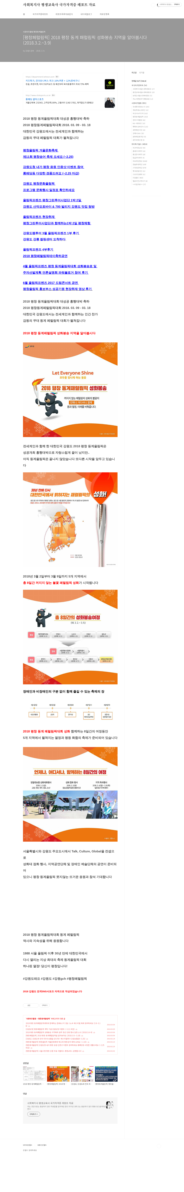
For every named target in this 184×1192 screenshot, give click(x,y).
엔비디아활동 (139, 120)
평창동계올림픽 (44, 1054)
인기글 (141, 72)
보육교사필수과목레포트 (142, 95)
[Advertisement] (70, 1014)
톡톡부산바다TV (140, 126)
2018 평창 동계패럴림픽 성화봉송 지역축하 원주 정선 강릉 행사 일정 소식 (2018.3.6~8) (59, 1068)
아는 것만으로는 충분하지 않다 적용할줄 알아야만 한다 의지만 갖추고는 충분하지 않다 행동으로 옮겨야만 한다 (66, 1143)
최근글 (134, 72)
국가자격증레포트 (40, 14)
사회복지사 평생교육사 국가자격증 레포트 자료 (59, 5)
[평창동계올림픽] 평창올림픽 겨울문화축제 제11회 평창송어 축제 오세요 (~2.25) (56, 1077)
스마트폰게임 (139, 167)
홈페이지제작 (139, 151)
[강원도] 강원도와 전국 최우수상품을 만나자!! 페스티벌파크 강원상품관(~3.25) (55, 1074)
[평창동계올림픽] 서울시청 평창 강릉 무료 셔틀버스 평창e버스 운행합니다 (53, 1086)
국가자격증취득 (139, 85)
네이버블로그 (86, 14)
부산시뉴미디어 (140, 113)
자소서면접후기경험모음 (143, 99)
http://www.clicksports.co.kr (38, 95)
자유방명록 (104, 14)
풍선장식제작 (139, 154)
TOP (159, 1182)
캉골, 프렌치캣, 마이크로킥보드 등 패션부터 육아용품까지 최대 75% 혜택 (57, 83)
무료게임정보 (140, 161)
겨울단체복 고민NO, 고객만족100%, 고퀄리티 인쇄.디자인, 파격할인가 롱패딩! (60, 102)
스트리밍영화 (139, 174)
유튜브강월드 (42, 1181)
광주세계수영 (138, 140)
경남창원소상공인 (140, 110)
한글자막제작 (138, 158)
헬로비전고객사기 (140, 181)
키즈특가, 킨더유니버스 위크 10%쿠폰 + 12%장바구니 (52, 80)
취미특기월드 (139, 144)
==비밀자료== (139, 184)
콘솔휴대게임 (139, 164)
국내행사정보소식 (141, 106)
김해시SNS (138, 133)
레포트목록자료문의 (64, 14)
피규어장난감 (139, 148)
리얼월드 (138, 177)
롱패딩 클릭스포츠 (35, 99)
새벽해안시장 (139, 130)
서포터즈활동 (31, 1054)
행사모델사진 (139, 171)
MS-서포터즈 (139, 123)
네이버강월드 (27, 1181)
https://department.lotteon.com (40, 77)
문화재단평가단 (139, 136)
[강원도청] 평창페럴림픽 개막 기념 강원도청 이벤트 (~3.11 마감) (50, 1065)
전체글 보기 (139, 81)
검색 (153, 5)
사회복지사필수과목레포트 (143, 89)
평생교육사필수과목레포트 (143, 92)
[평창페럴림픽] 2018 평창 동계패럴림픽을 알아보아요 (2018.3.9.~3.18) (53, 1071)
